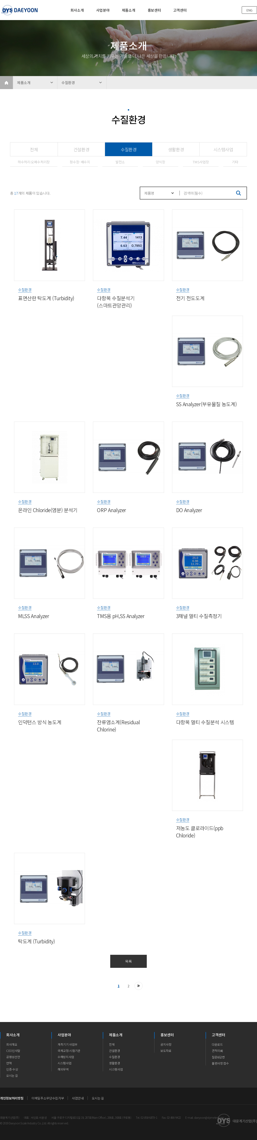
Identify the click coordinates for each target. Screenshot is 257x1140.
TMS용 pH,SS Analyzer (120, 615)
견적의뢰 (217, 1050)
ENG (249, 10)
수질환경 (121, 147)
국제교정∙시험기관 (69, 1050)
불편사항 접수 (220, 1063)
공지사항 (165, 1044)
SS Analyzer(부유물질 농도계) (206, 404)
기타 (235, 161)
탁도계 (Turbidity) (36, 941)
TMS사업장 (201, 161)
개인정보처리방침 (11, 1098)
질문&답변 (218, 1057)
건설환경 (81, 149)
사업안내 (78, 1098)
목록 (128, 961)
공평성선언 (13, 1057)
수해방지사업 (66, 1057)
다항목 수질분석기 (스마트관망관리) (116, 301)
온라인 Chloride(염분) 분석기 (48, 510)
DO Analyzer (189, 510)
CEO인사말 (13, 1050)
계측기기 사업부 (67, 1044)
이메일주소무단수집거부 (48, 1098)
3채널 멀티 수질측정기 (199, 615)
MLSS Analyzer (33, 615)
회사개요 (11, 1044)
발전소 (120, 161)
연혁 (9, 1063)
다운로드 (217, 1044)
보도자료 (165, 1050)
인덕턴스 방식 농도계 (39, 722)
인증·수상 (12, 1069)
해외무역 (63, 1069)
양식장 (160, 161)
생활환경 (176, 149)
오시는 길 (12, 1075)
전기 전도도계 (190, 298)
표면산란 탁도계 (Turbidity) (46, 298)
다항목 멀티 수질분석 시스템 (205, 722)
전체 (34, 149)
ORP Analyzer (111, 510)
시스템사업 (223, 149)
